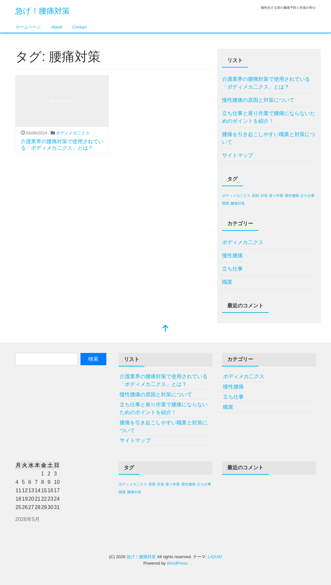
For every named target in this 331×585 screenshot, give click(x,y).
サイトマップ (237, 155)
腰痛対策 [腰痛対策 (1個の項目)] (237, 203)
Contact (79, 27)
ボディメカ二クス (73, 133)
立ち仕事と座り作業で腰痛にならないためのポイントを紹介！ (268, 117)
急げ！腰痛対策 (42, 10)
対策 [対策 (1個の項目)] (264, 195)
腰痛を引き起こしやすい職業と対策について (268, 138)
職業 (227, 282)
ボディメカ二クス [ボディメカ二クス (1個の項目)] (236, 195)
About (56, 27)
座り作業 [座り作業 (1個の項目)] (276, 195)
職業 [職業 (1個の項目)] (225, 203)
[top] (165, 328)
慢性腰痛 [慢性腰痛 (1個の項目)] (292, 195)
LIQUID (215, 556)
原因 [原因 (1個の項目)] (255, 195)
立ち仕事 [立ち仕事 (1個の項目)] (307, 195)
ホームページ (28, 27)
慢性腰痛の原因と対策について (258, 100)
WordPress (177, 563)
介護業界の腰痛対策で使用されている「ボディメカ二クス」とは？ (266, 83)
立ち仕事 (232, 268)
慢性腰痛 (232, 255)
